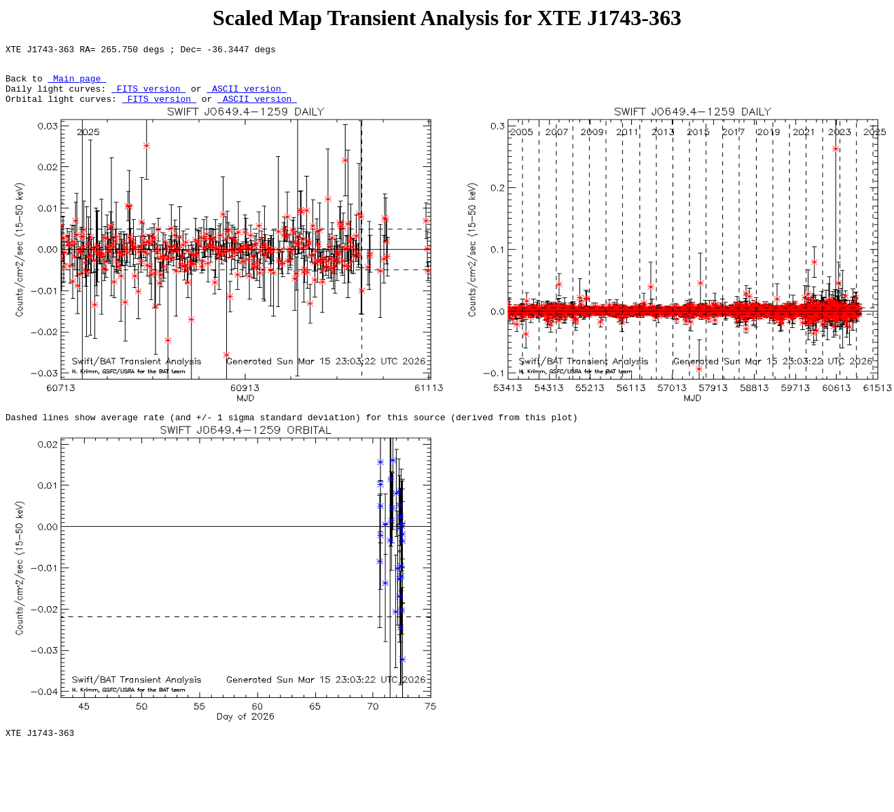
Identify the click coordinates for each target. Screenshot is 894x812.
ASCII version (246, 96)
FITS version (148, 96)
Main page (77, 84)
